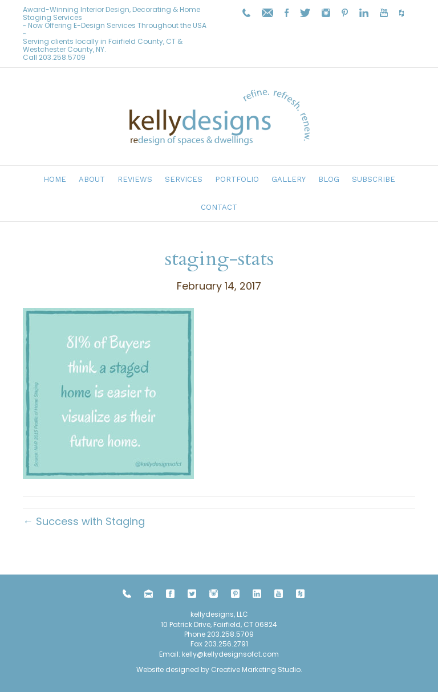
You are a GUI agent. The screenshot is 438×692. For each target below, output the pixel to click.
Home (54, 179)
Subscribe (373, 179)
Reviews (134, 179)
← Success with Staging (84, 521)
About (92, 179)
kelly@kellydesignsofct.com (230, 654)
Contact (219, 207)
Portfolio (237, 179)
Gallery (288, 179)
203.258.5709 (62, 57)
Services (183, 179)
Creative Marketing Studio (256, 669)
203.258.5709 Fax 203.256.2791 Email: (206, 644)
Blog (328, 179)
